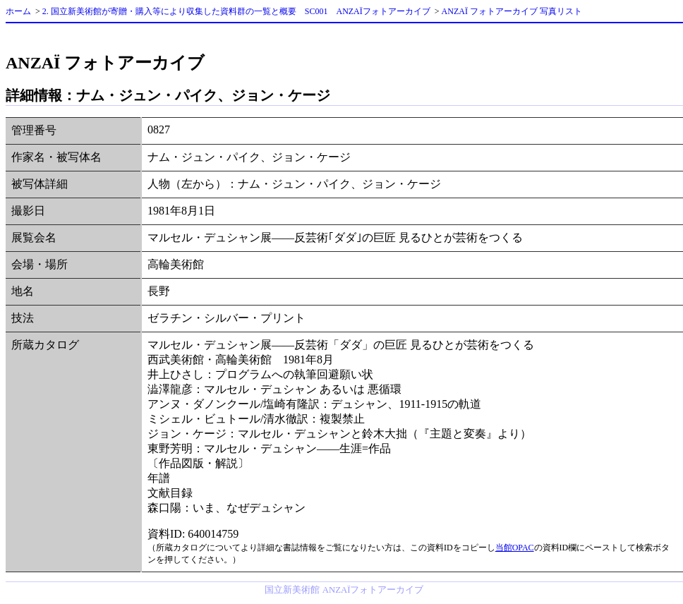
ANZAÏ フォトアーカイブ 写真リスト (512, 11)
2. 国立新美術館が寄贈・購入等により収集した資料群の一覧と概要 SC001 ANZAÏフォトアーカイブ (236, 11)
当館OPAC (514, 547)
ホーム (18, 11)
